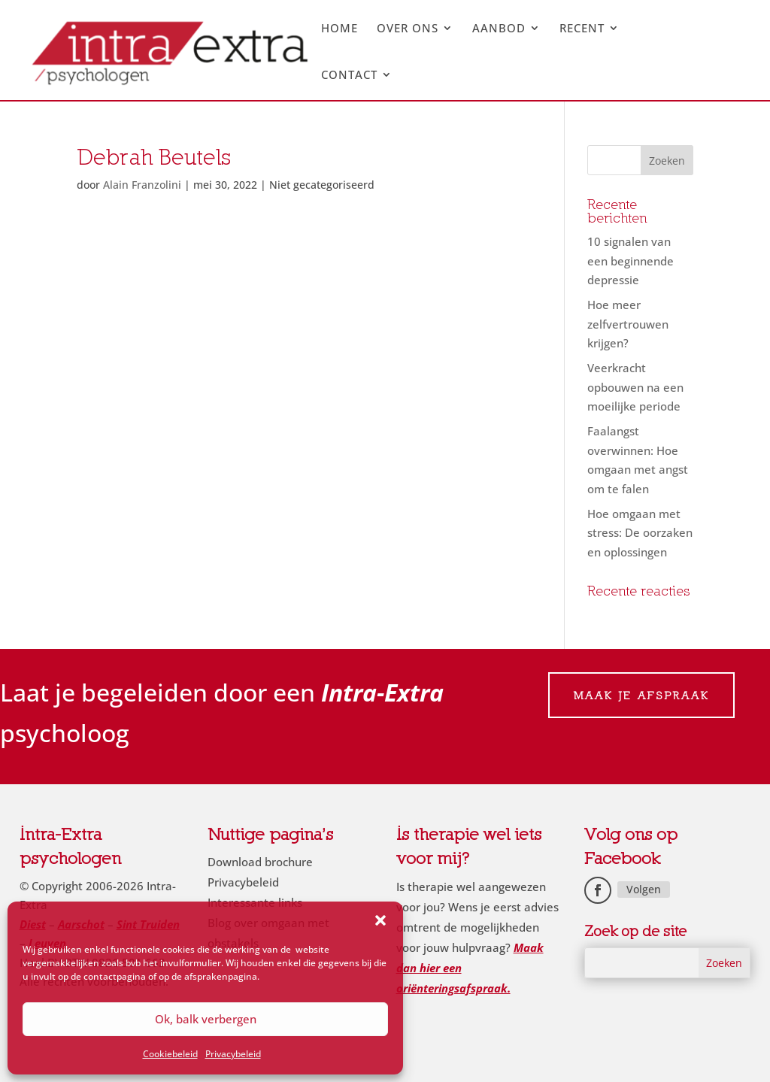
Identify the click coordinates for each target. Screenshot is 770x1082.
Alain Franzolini (142, 184)
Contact (349, 75)
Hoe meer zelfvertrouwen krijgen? (627, 323)
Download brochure (260, 861)
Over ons (407, 29)
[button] (380, 920)
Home (339, 29)
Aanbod (499, 29)
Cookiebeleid (170, 1053)
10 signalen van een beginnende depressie (630, 260)
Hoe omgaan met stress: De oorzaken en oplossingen (640, 532)
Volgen (643, 889)
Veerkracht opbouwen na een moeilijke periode (635, 387)
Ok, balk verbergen (205, 1018)
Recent (582, 29)
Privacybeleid (233, 1053)
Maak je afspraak (641, 695)
